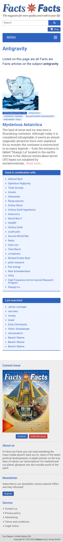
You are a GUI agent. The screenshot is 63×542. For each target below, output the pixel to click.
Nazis (11, 240)
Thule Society (15, 187)
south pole (14, 231)
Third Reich (14, 249)
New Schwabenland (19, 271)
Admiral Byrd (15, 179)
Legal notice (12, 525)
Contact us (11, 508)
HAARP (12, 222)
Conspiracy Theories (13, 116)
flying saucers (16, 201)
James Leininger (17, 306)
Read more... (34, 163)
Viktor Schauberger (19, 328)
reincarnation (15, 333)
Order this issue (38, 436)
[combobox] (25, 23)
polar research (16, 262)
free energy (14, 266)
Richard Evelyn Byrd (19, 258)
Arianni (12, 192)
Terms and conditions (17, 521)
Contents (21, 436)
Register (8, 493)
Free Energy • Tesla (12, 119)
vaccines (13, 311)
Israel (11, 320)
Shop (54, 29)
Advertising (11, 517)
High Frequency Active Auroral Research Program (30, 281)
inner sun (13, 244)
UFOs (11, 275)
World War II (34, 113)
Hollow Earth (15, 227)
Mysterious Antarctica (22, 124)
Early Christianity (17, 324)
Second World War (18, 236)
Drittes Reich (15, 205)
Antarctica (14, 214)
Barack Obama (16, 337)
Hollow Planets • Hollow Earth (40, 116)
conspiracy (14, 253)
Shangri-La (14, 287)
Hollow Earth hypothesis (22, 209)
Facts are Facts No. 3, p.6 (15, 113)
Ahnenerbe (14, 196)
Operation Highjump (19, 183)
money (12, 315)
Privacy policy (12, 513)
